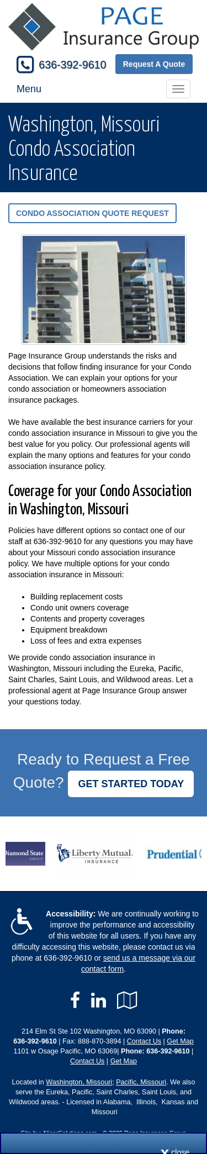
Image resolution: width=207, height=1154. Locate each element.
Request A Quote (154, 64)
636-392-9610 (72, 65)
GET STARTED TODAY (131, 783)
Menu (29, 88)
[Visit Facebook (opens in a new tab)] (75, 1000)
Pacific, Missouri (141, 1082)
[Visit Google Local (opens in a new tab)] (127, 1000)
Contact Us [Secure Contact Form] (144, 1041)
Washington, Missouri (79, 1082)
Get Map (180, 1041)
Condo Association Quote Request (92, 213)
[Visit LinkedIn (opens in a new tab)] (99, 1000)
